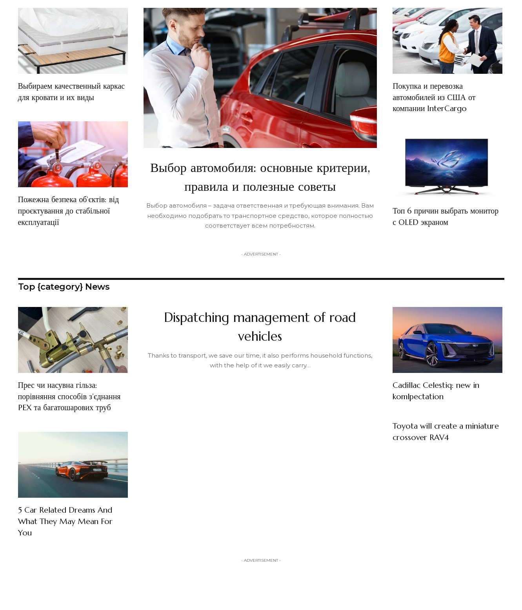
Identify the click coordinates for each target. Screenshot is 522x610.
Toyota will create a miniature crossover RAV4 (444, 450)
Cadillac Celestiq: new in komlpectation (442, 409)
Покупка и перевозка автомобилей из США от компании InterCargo (438, 96)
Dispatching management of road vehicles (260, 344)
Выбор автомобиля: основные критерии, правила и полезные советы (260, 185)
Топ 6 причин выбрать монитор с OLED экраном (440, 216)
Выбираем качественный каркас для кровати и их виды (64, 96)
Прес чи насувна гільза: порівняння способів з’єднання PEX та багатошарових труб (62, 420)
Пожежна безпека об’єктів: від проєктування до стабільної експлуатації (67, 221)
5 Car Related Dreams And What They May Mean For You (71, 550)
